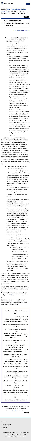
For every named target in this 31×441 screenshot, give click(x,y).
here (12, 295)
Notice (5, 421)
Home (8, 9)
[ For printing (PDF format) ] (22, 30)
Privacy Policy (7, 424)
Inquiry (5, 427)
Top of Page (28, 416)
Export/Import (16, 9)
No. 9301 (14, 410)
